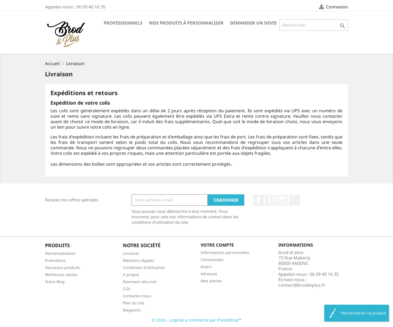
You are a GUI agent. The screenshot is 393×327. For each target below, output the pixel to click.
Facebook (258, 200)
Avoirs (206, 266)
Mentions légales (138, 260)
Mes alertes (211, 280)
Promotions (55, 260)
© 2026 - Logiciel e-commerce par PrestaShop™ (197, 320)
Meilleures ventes (61, 274)
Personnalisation (60, 253)
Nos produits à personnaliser (186, 23)
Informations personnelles (225, 252)
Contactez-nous (137, 295)
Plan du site (133, 302)
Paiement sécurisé (139, 281)
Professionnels (123, 23)
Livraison (131, 253)
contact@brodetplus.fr (301, 285)
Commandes (212, 259)
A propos (131, 274)
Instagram (282, 200)
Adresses (209, 273)
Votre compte (217, 245)
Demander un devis (253, 23)
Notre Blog (55, 281)
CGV (126, 288)
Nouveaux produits (62, 267)
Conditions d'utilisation (144, 267)
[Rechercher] (313, 25)
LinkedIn (294, 200)
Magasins (132, 310)
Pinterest (270, 200)
